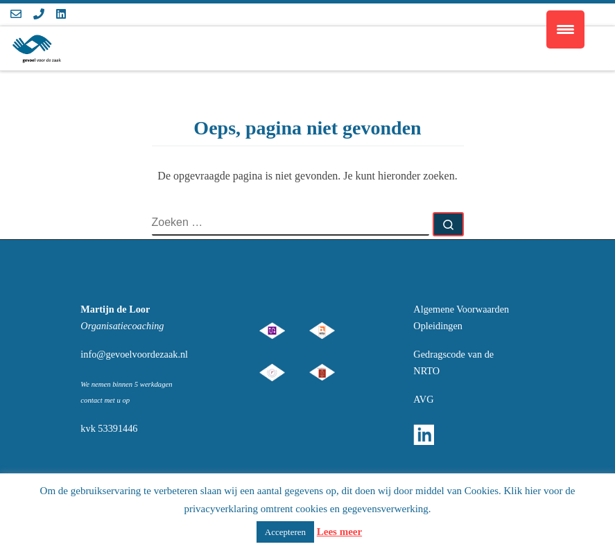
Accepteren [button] (285, 532)
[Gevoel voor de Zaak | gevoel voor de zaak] (36, 46)
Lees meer (339, 531)
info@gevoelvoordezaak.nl (134, 354)
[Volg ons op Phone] (38, 15)
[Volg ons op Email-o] (15, 15)
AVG (423, 399)
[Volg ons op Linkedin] (61, 15)
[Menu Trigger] (565, 29)
